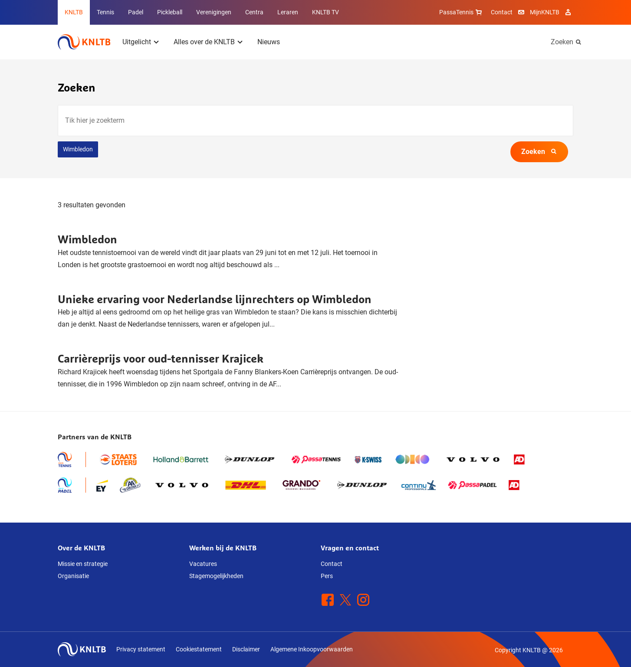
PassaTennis (461, 12)
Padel (135, 12)
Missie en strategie (83, 563)
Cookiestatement (199, 649)
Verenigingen (213, 12)
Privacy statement (140, 649)
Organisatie (73, 575)
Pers (327, 575)
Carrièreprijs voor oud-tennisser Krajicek (160, 358)
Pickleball (169, 12)
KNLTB (74, 12)
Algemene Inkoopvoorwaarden (311, 649)
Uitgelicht (136, 42)
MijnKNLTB (544, 12)
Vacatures (203, 563)
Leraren (287, 12)
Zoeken (562, 42)
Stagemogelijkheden (216, 575)
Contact (502, 12)
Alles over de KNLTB (204, 42)
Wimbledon (78, 149)
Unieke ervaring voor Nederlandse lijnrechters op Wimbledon (214, 299)
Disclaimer (246, 649)
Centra (254, 12)
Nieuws (268, 42)
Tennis (105, 12)
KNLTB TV (325, 12)
